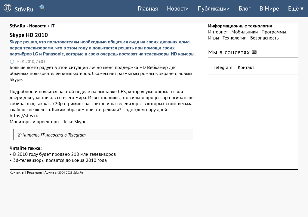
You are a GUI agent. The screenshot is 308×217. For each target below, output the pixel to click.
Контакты (17, 172)
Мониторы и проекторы (34, 121)
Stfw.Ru (16, 8)
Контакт (246, 67)
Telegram (223, 67)
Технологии (235, 38)
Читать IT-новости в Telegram (54, 135)
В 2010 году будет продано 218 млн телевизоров (64, 154)
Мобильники (244, 32)
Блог (245, 8)
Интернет (218, 32)
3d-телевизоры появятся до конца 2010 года (60, 160)
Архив (49, 172)
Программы (273, 32)
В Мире (269, 8)
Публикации (213, 8)
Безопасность (264, 38)
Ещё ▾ (295, 8)
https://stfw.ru (24, 115)
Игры (213, 38)
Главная (148, 8)
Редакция (34, 172)
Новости (178, 8)
